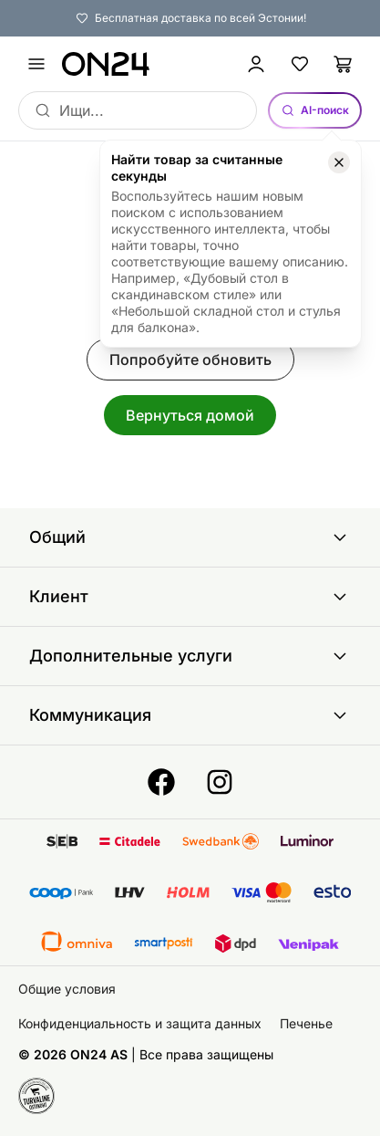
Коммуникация (190, 715)
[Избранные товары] (300, 64)
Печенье (306, 1023)
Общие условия (67, 988)
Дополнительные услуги (190, 656)
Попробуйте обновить (190, 359)
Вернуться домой (190, 415)
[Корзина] (343, 64)
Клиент (190, 597)
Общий (190, 537)
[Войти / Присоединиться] (256, 64)
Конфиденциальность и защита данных (140, 1023)
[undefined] (36, 64)
